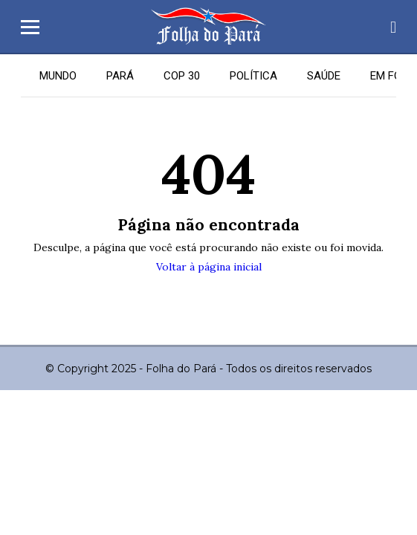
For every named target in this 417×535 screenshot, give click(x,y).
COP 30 (182, 75)
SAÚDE (323, 75)
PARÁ (120, 75)
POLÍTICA (253, 75)
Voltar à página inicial (209, 266)
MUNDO (58, 75)
